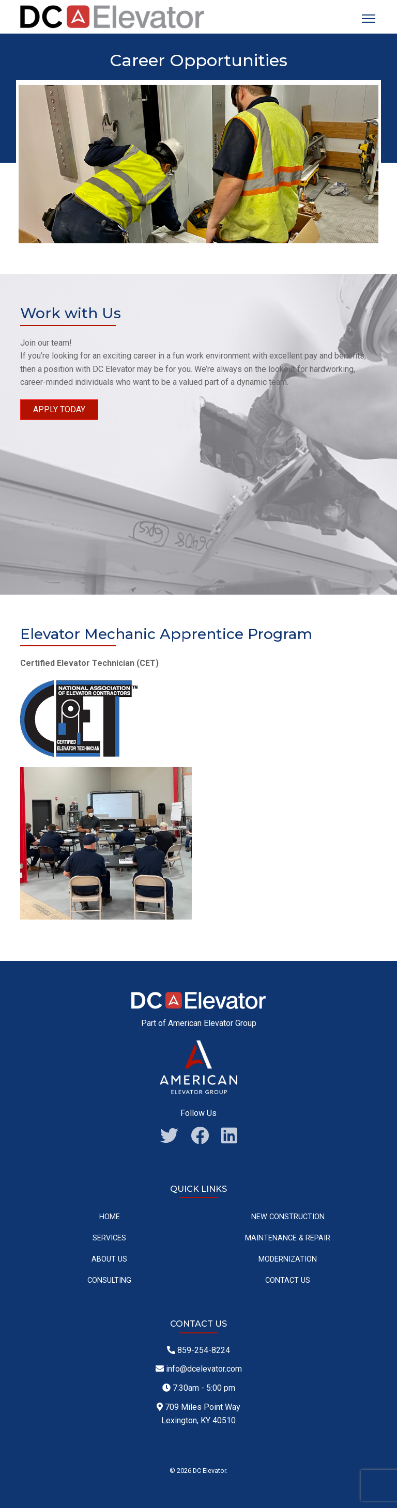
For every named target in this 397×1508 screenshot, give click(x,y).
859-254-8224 (198, 1350)
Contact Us (287, 1280)
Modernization (287, 1259)
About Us (109, 1259)
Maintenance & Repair (287, 1238)
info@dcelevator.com (199, 1369)
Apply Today (59, 409)
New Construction (288, 1216)
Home (109, 1216)
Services (109, 1238)
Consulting (109, 1280)
